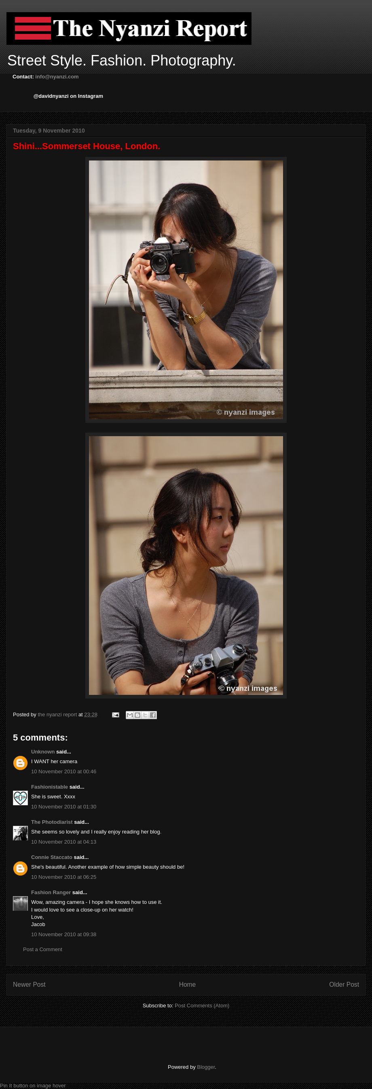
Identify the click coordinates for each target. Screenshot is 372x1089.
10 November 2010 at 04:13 (63, 842)
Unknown (43, 752)
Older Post (344, 984)
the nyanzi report (58, 714)
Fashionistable (49, 787)
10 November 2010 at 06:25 (63, 877)
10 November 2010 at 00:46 (63, 771)
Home (187, 984)
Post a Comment (42, 949)
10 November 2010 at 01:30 (63, 807)
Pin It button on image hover (33, 1086)
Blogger (206, 1067)
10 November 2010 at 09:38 (63, 934)
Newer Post (29, 984)
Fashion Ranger (51, 892)
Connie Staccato (51, 857)
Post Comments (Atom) (202, 1005)
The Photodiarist (52, 822)
